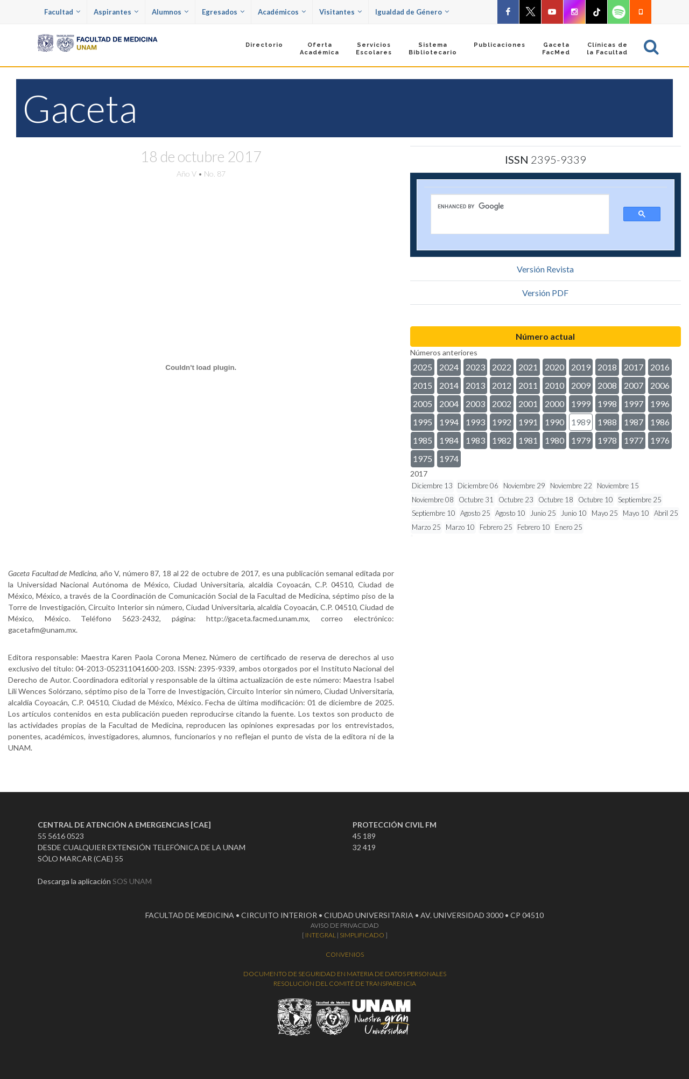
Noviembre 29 (524, 485)
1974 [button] (449, 458)
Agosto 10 (510, 513)
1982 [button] (501, 440)
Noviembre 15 (618, 485)
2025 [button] (422, 367)
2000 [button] (554, 403)
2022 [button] (501, 367)
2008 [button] (607, 385)
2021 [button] (528, 367)
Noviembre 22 (571, 485)
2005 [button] (422, 403)
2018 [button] (607, 367)
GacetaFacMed (556, 48)
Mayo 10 (636, 513)
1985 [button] (422, 440)
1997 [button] (633, 403)
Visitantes (340, 12)
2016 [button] (660, 367)
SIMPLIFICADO (362, 935)
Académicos (282, 12)
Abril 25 (666, 513)
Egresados (223, 12)
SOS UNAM (132, 881)
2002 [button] (501, 403)
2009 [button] (580, 385)
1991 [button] (528, 422)
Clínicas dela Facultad (607, 48)
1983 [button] (475, 440)
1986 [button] (660, 422)
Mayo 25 (605, 513)
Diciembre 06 (478, 485)
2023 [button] (475, 367)
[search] (512, 206)
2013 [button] (475, 385)
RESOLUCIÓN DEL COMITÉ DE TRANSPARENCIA (344, 983)
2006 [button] (660, 385)
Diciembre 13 (432, 485)
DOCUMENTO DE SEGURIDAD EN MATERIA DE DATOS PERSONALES (344, 974)
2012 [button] (501, 385)
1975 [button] (422, 458)
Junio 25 (543, 513)
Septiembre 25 (640, 499)
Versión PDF (545, 293)
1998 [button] (607, 403)
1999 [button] (580, 403)
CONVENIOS (345, 954)
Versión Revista (545, 269)
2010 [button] (554, 385)
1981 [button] (528, 440)
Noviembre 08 (433, 499)
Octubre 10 (595, 499)
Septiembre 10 (433, 513)
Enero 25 (568, 527)
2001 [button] (528, 403)
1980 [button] (554, 440)
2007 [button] (633, 385)
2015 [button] (422, 385)
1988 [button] (607, 422)
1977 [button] (633, 440)
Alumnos (170, 12)
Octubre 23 (515, 499)
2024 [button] (449, 367)
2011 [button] (528, 385)
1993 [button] (475, 422)
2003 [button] (475, 403)
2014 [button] (449, 385)
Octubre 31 (476, 499)
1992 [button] (501, 422)
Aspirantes (116, 12)
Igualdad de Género (412, 12)
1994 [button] (449, 422)
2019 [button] (580, 367)
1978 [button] (607, 440)
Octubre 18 (555, 499)
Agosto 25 (475, 513)
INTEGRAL (320, 935)
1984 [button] (449, 440)
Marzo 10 (460, 527)
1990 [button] (554, 422)
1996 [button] (660, 403)
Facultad (62, 12)
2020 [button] (554, 367)
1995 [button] (422, 422)
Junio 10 (574, 513)
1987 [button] (633, 422)
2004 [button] (449, 403)
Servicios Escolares (374, 48)
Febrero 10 (533, 527)
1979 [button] (580, 440)
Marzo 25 (426, 527)
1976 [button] (660, 440)
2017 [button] (633, 367)
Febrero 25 (496, 527)
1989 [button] (580, 422)
